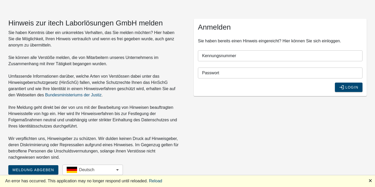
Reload (155, 181)
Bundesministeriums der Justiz (73, 95)
